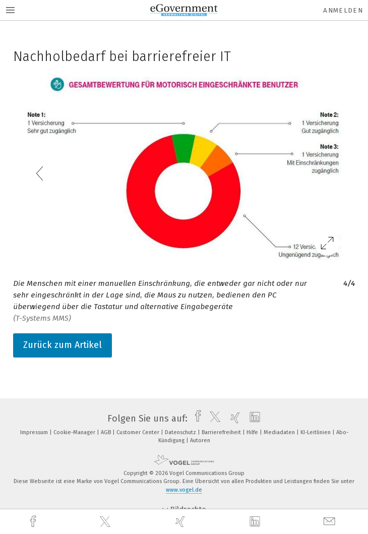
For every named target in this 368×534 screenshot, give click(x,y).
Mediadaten (280, 432)
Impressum (34, 432)
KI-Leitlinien (316, 432)
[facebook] (34, 521)
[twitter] (106, 522)
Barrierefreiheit (222, 432)
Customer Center (138, 432)
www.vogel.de (184, 490)
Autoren (200, 440)
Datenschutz (181, 432)
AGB (106, 432)
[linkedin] (256, 521)
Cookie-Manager (75, 432)
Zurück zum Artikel (62, 344)
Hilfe (253, 432)
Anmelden (343, 10)
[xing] (181, 521)
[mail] (331, 521)
